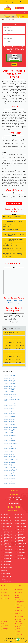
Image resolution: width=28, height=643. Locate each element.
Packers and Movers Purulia (9, 464)
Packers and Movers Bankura (9, 380)
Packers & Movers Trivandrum (21, 558)
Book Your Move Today (14, 203)
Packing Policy (5, 628)
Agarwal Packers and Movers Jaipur (12, 351)
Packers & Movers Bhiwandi (6, 575)
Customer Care (19, 594)
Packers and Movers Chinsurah (10, 408)
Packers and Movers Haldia (9, 422)
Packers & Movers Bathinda (6, 525)
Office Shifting (19, 602)
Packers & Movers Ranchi (20, 550)
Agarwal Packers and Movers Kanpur (13, 353)
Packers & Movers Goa (19, 522)
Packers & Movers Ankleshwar (7, 519)
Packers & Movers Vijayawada (6, 567)
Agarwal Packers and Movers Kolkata (13, 356)
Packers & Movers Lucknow (6, 550)
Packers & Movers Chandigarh (6, 531)
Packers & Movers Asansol (6, 520)
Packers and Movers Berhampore (10, 391)
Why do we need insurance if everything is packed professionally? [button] (13, 249)
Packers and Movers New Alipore (10, 456)
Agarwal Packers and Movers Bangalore (14, 337)
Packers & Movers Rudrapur (20, 552)
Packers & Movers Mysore (20, 537)
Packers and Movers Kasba (9, 437)
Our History (5, 589)
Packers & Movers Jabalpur (20, 532)
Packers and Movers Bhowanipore (10, 396)
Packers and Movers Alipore (9, 378)
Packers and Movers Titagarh (9, 481)
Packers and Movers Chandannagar (10, 406)
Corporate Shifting (20, 605)
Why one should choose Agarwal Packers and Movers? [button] (13, 239)
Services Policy (5, 625)
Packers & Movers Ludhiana (6, 552)
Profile (4, 588)
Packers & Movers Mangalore (6, 555)
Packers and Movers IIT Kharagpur (10, 427)
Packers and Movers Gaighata (9, 419)
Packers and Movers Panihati (9, 462)
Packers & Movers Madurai (6, 553)
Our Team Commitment (7, 597)
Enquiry (20, 1)
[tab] (14, 217)
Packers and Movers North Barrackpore (11, 459)
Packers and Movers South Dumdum (11, 480)
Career (18, 591)
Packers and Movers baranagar (9, 383)
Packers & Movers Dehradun (20, 513)
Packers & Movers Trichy (19, 556)
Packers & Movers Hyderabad (6, 513)
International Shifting (21, 607)
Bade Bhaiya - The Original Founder (14, 497)
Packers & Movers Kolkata (6, 544)
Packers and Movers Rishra (9, 473)
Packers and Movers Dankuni (9, 410)
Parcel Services (19, 614)
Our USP (4, 591)
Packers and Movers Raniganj (9, 472)
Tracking (18, 628)
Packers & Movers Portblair (20, 544)
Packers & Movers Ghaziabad (20, 520)
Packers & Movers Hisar (5, 573)
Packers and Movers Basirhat (9, 388)
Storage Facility (19, 610)
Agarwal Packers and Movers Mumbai (13, 359)
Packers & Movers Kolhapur (6, 546)
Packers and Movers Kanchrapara (10, 435)
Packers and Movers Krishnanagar (10, 443)
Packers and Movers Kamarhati (9, 434)
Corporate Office (20, 623)
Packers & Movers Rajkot (19, 549)
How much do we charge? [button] (11, 229)
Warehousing (19, 617)
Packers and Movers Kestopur (9, 438)
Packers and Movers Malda (9, 449)
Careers (18, 632)
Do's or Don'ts (19, 592)
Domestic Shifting (20, 599)
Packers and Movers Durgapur (9, 418)
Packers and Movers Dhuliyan (9, 414)
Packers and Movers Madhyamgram (10, 446)
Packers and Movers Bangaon (9, 377)
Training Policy (5, 629)
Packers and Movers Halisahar (9, 424)
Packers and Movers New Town (9, 457)
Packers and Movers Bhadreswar (10, 394)
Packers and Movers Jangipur (9, 429)
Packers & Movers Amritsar (6, 517)
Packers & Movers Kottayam (6, 549)
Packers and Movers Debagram (9, 413)
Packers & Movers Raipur (20, 547)
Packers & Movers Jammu (20, 535)
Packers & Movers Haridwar (6, 572)
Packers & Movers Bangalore (6, 523)
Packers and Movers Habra (9, 421)
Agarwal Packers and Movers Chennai (13, 339)
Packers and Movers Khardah (9, 440)
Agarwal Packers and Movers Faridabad (14, 345)
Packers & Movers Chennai (6, 532)
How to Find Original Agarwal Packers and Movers (14, 499)
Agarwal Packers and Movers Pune (12, 365)
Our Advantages (6, 595)
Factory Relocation (20, 616)
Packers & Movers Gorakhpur (20, 523)
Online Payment (5, 1)
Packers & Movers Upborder (6, 561)
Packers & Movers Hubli (19, 529)
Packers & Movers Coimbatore (6, 534)
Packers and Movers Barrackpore (10, 386)
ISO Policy (4, 623)
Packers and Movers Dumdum (9, 416)
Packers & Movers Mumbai (6, 558)
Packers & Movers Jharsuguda (6, 540)
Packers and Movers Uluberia (9, 483)
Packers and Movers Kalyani (9, 432)
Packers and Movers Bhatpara (9, 393)
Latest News (5, 594)
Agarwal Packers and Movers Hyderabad (14, 348)
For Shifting (19, 625)
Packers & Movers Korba (5, 547)
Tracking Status (20, 589)
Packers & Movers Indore (19, 531)
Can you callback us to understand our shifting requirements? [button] (13, 244)
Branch (3, 19)
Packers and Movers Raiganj (9, 465)
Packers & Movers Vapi (5, 564)
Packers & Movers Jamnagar (6, 537)
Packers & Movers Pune (19, 546)
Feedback (18, 631)
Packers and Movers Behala (9, 389)
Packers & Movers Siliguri (20, 553)
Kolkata (8, 19)
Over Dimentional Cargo (21, 619)
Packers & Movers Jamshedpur (7, 538)
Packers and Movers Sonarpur (9, 478)
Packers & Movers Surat (19, 555)
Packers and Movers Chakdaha (9, 403)
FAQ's (18, 588)
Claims (18, 629)
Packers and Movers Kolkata (9, 373)
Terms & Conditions (8, 638)
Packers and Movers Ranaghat (9, 470)
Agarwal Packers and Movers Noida (13, 362)
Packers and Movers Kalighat (9, 430)
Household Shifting (20, 601)
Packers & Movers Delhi (19, 514)
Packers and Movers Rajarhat (9, 467)
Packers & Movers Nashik (20, 540)
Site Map (18, 595)
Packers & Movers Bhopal (6, 526)
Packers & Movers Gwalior (20, 528)
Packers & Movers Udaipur (6, 559)
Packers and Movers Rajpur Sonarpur (11, 469)
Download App (13, 1)
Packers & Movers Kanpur (6, 543)
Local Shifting (19, 608)
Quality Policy (5, 626)
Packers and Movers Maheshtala (10, 448)
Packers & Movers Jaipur (19, 534)
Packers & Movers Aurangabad (7, 522)
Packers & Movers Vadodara (6, 563)
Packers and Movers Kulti (8, 445)
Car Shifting (19, 604)
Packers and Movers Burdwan (9, 402)
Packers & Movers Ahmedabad (7, 516)
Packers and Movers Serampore (9, 476)
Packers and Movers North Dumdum (11, 461)
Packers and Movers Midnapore (9, 451)
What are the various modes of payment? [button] (12, 225)
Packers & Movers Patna (19, 541)
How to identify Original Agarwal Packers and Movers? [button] (12, 217)
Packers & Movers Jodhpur (6, 541)
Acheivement (5, 592)
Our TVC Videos (6, 598)
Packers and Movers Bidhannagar (10, 397)
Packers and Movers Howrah (9, 426)
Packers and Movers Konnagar (9, 441)
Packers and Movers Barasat (9, 385)
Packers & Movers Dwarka (6, 581)
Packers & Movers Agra (5, 514)
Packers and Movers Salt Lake (9, 475)
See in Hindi (14, 491)
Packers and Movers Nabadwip (9, 453)
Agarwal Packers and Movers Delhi (12, 342)
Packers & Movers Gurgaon (20, 525)
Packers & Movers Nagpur (20, 538)
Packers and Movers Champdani (10, 405)
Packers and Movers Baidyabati (9, 375)
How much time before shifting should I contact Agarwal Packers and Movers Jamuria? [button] (13, 234)
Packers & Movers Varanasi (6, 566)
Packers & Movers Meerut (6, 556)
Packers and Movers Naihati (9, 454)
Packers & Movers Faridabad (20, 516)
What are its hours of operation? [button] (12, 221)
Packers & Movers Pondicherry (20, 543)
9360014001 (19, 8)
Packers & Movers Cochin (6, 535)
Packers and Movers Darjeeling (9, 411)
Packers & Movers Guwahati (20, 526)
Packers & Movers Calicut (6, 576)
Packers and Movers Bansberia (9, 381)
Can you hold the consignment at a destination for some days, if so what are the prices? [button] (13, 255)
